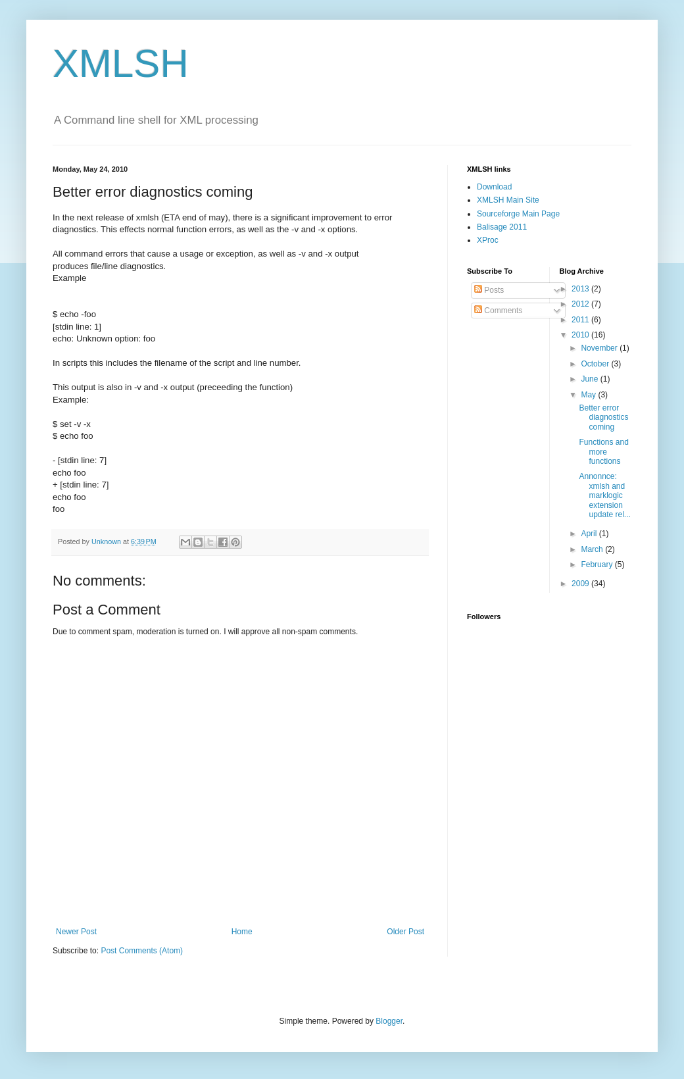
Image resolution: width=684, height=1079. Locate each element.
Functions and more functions (603, 452)
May (589, 394)
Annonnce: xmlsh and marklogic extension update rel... (604, 495)
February (597, 564)
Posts (489, 290)
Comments (498, 310)
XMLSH (121, 63)
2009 (581, 583)
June (590, 379)
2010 (581, 334)
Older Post (405, 931)
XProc (488, 240)
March (593, 549)
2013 (581, 288)
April (589, 533)
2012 (581, 304)
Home (242, 931)
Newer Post (76, 931)
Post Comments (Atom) (142, 950)
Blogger (389, 1021)
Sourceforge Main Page (518, 213)
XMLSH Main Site (508, 200)
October (596, 363)
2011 (581, 319)
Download (494, 186)
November (600, 348)
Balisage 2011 (502, 227)
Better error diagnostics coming (603, 417)
